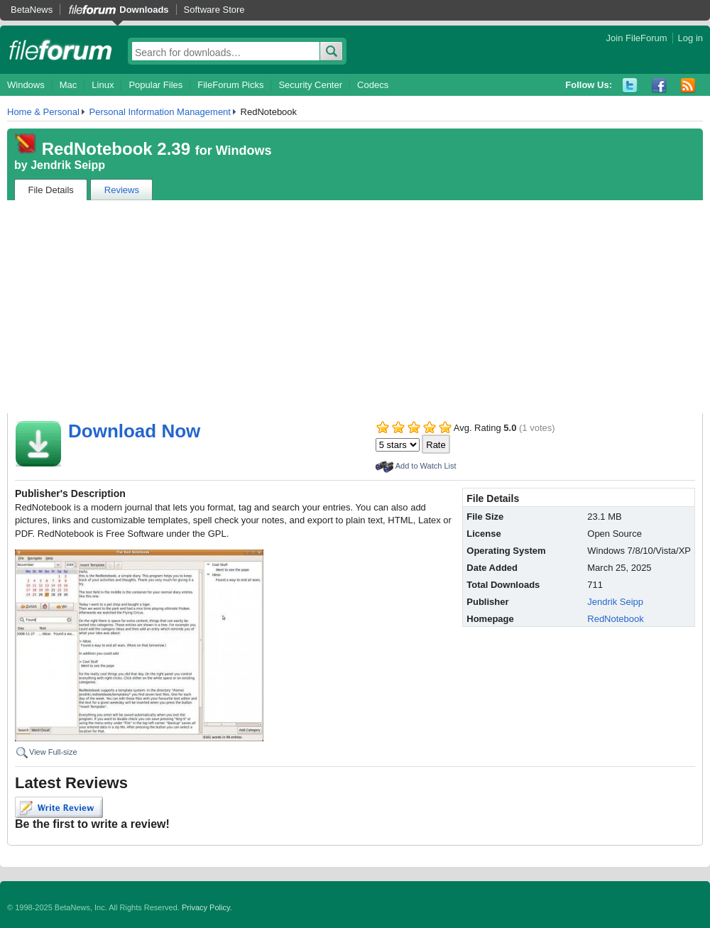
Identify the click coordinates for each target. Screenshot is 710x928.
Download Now (134, 431)
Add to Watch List (426, 466)
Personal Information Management (160, 112)
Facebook (659, 85)
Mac (68, 85)
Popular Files (155, 85)
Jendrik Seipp (68, 165)
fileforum (60, 49)
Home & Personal (43, 112)
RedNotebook (615, 618)
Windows (26, 85)
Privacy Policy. (207, 907)
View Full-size (53, 752)
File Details (51, 190)
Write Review (59, 807)
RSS (688, 85)
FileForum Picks (230, 85)
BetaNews (32, 9)
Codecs (372, 85)
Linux (103, 85)
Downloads (143, 9)
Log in (690, 38)
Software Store (214, 9)
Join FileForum (636, 38)
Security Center (310, 85)
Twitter (630, 85)
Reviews (121, 190)
